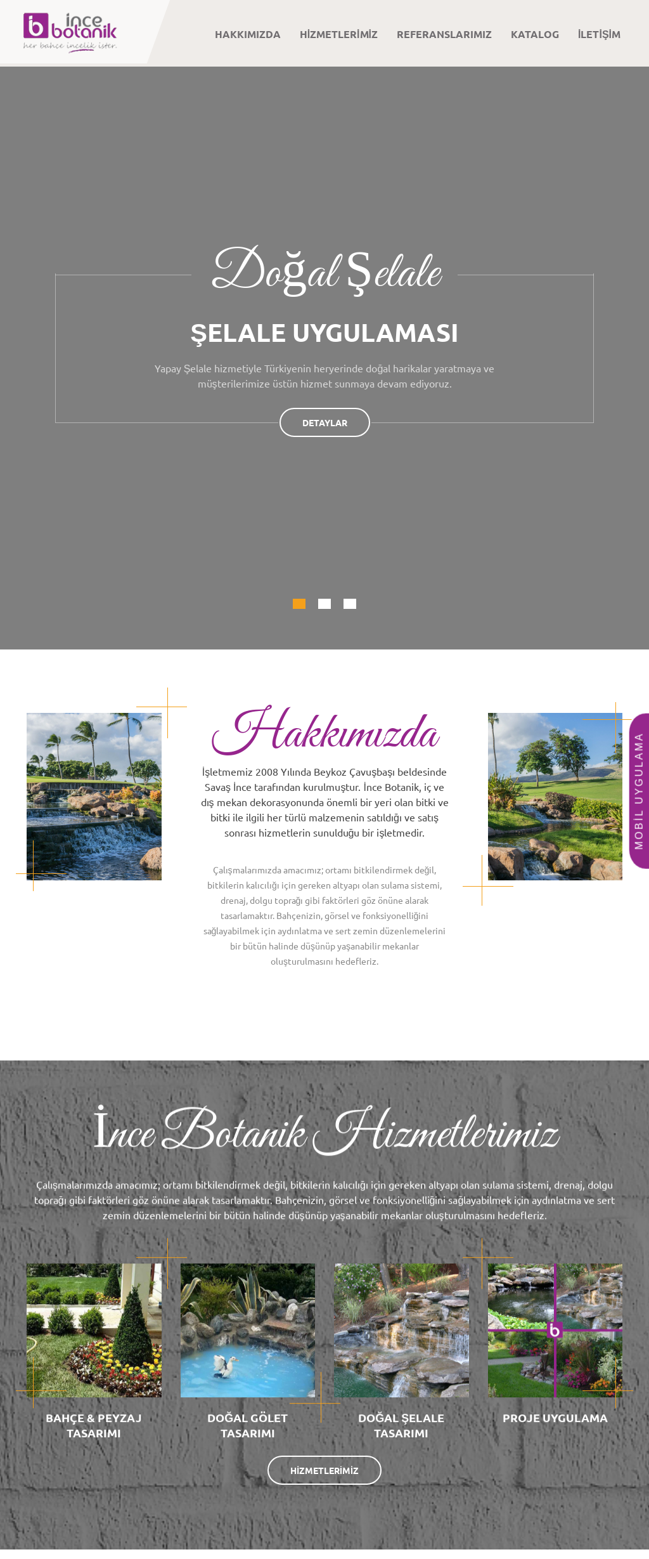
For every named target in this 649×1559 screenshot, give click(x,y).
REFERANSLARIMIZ (444, 34)
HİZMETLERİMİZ (339, 34)
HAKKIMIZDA (248, 34)
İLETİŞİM (599, 34)
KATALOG (535, 34)
